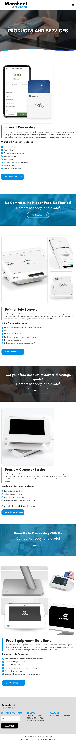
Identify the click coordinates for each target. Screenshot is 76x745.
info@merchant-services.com (60, 718)
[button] (73, 5)
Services (19, 7)
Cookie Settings (37, 742)
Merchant (15, 3)
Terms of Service (50, 742)
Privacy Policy (25, 742)
